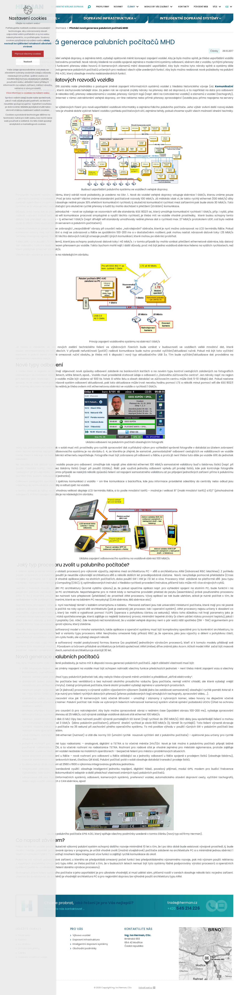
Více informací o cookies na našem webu (25, 92)
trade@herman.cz (182, 902)
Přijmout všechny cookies (26, 53)
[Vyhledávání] (89, 6)
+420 (183, 908)
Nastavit (26, 61)
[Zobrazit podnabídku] (137, 6)
